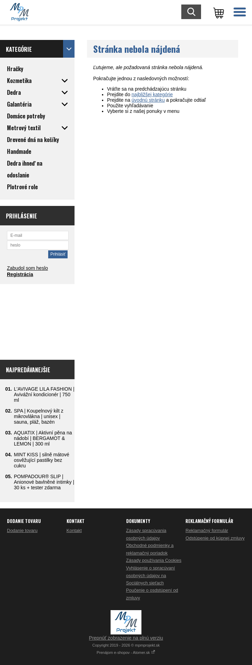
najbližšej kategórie (152, 94)
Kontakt (74, 530)
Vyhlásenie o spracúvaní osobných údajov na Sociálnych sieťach (150, 575)
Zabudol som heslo (27, 268)
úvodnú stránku (148, 100)
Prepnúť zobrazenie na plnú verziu (126, 638)
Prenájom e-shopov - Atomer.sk (126, 652)
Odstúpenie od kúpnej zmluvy (215, 538)
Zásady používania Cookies (154, 560)
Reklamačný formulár (206, 530)
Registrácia (20, 274)
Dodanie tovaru (22, 530)
